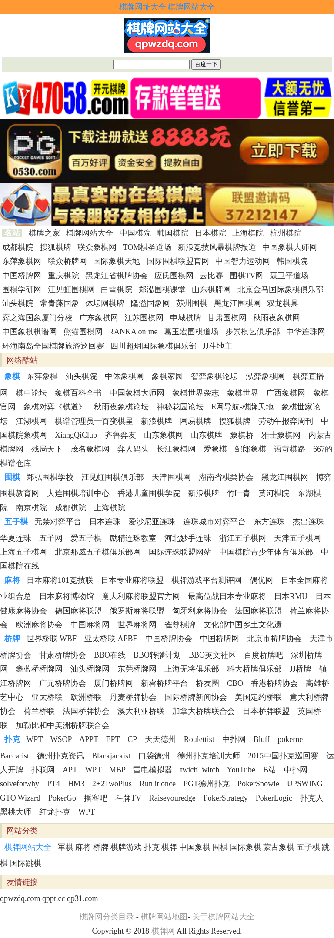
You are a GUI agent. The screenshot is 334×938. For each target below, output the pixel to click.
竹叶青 (238, 493)
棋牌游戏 (126, 847)
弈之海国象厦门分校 (37, 317)
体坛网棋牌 (104, 303)
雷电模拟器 (152, 769)
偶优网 (261, 580)
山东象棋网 (163, 435)
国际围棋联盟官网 (178, 261)
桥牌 (101, 847)
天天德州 (160, 739)
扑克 (152, 847)
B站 (269, 769)
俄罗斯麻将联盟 (137, 610)
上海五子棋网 (23, 552)
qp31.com (82, 898)
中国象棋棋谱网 (29, 331)
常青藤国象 (59, 303)
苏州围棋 (191, 303)
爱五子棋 (86, 538)
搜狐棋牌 (55, 247)
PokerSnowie (258, 783)
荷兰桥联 (39, 711)
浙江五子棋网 (242, 538)
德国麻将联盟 (78, 610)
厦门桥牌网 (113, 683)
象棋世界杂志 (195, 393)
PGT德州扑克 (207, 783)
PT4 (53, 783)
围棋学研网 (21, 289)
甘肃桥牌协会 (62, 655)
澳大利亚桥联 (140, 711)
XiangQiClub (76, 435)
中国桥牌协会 (168, 638)
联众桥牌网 (67, 261)
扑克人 (312, 798)
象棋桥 (242, 435)
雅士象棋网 (281, 435)
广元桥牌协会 (62, 683)
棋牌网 (163, 931)
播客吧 (95, 798)
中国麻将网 (90, 624)
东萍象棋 (42, 376)
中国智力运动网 (242, 261)
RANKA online (133, 331)
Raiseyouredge (172, 798)
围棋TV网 (247, 275)
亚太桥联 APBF (110, 638)
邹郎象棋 (250, 449)
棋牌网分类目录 (106, 916)
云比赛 (211, 275)
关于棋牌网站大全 (223, 916)
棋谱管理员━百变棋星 (94, 421)
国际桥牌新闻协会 (195, 697)
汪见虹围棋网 (71, 289)
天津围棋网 (171, 477)
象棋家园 (167, 376)
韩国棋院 (172, 233)
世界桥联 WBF (52, 638)
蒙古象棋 (278, 847)
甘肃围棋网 (227, 317)
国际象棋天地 (116, 261)
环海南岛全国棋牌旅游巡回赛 (53, 346)
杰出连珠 (308, 521)
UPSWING (305, 783)
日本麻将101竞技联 (60, 580)
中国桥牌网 (21, 275)
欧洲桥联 (86, 697)
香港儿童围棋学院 (148, 493)
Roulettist (199, 739)
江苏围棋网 (144, 317)
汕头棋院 (17, 303)
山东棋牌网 (211, 289)
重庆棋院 (63, 275)
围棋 (220, 847)
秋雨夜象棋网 (276, 317)
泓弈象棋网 (265, 376)
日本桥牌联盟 (266, 711)
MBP (117, 769)
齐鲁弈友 (120, 435)
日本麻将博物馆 (66, 596)
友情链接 (22, 882)
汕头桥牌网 (90, 669)
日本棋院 (210, 233)
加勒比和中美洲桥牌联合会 (63, 725)
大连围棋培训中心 (78, 493)
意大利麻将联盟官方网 (141, 596)
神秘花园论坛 (180, 406)
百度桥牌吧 (263, 655)
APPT (88, 739)
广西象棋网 (285, 393)
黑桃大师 (15, 812)
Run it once (158, 783)
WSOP (61, 739)
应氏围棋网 (174, 275)
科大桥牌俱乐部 (254, 669)
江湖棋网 (31, 421)
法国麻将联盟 (258, 610)
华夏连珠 (15, 538)
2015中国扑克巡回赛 (283, 756)
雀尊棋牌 (180, 624)
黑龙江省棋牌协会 (116, 275)
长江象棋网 (176, 449)
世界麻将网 (137, 624)
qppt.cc (53, 898)
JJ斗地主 (217, 346)
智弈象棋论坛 (214, 376)
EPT (113, 739)
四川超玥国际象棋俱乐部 (153, 346)
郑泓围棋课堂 (162, 289)
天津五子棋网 (297, 538)
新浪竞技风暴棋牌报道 (217, 247)
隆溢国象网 (150, 303)
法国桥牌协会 (86, 711)
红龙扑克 (54, 812)
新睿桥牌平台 (164, 683)
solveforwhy (19, 783)
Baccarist (14, 756)
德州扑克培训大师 (208, 756)
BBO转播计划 (157, 655)
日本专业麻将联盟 (132, 580)
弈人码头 (133, 449)
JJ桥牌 (300, 669)
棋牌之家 (44, 233)
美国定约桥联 (258, 697)
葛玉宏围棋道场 (191, 331)
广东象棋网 (98, 317)
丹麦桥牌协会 (133, 697)
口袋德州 (154, 756)
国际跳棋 (25, 863)
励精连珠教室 (133, 538)
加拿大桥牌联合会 (203, 711)
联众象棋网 (97, 247)
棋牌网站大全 (191, 7)
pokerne (290, 739)
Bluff (262, 739)
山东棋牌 (206, 435)
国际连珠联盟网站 (180, 552)
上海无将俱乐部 (191, 669)
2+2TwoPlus (112, 783)
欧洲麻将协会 (39, 624)
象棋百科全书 (78, 393)
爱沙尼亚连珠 (151, 521)
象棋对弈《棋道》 (54, 406)
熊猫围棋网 (83, 331)
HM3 (76, 783)
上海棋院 (248, 233)
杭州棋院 (285, 233)
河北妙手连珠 (187, 538)
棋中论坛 (31, 393)
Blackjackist (111, 756)
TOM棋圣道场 (147, 247)
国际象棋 (245, 847)
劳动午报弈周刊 (285, 421)
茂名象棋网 (90, 449)
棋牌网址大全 (142, 7)
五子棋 (308, 847)
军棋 (65, 847)
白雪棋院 (116, 289)
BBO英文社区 (212, 655)
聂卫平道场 (289, 275)
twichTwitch (199, 769)
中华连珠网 (305, 331)
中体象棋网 (124, 376)
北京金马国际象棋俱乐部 (280, 289)
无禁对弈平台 (57, 521)
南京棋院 (31, 507)
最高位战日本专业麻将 (227, 596)
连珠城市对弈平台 (214, 521)
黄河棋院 (274, 493)
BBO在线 (110, 655)
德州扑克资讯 (60, 756)
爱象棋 (215, 449)
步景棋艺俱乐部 (252, 331)
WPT (34, 739)
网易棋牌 (195, 421)
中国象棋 (194, 847)
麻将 (83, 847)
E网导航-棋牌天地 (242, 406)
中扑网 (234, 739)
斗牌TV (128, 798)
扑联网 (43, 769)
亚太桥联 (47, 697)
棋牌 (169, 847)
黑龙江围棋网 (237, 303)
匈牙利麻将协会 (199, 610)
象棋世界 (242, 393)
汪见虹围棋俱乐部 (112, 477)
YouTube (241, 769)
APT (70, 769)
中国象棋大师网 (289, 247)
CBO (235, 683)
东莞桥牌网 (137, 669)
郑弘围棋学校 (50, 477)
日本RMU (290, 596)
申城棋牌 (185, 317)
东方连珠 (269, 521)
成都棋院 (17, 247)
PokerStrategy (226, 798)
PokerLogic (274, 798)
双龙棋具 (282, 303)
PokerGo (62, 798)
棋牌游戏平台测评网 (206, 580)
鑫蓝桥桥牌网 (39, 669)
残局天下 (47, 449)
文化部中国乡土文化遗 (243, 624)
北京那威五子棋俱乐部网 (98, 552)
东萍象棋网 (21, 261)
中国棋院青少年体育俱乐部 (266, 552)
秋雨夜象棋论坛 (121, 406)
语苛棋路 (289, 449)
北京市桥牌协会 (274, 638)
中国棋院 (135, 233)
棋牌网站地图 (163, 916)
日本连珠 (104, 521)
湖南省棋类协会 (226, 477)
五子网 (51, 538)
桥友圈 (207, 683)
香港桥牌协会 (274, 683)
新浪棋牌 (156, 421)
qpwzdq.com (20, 898)
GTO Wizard (20, 798)
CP (132, 739)
